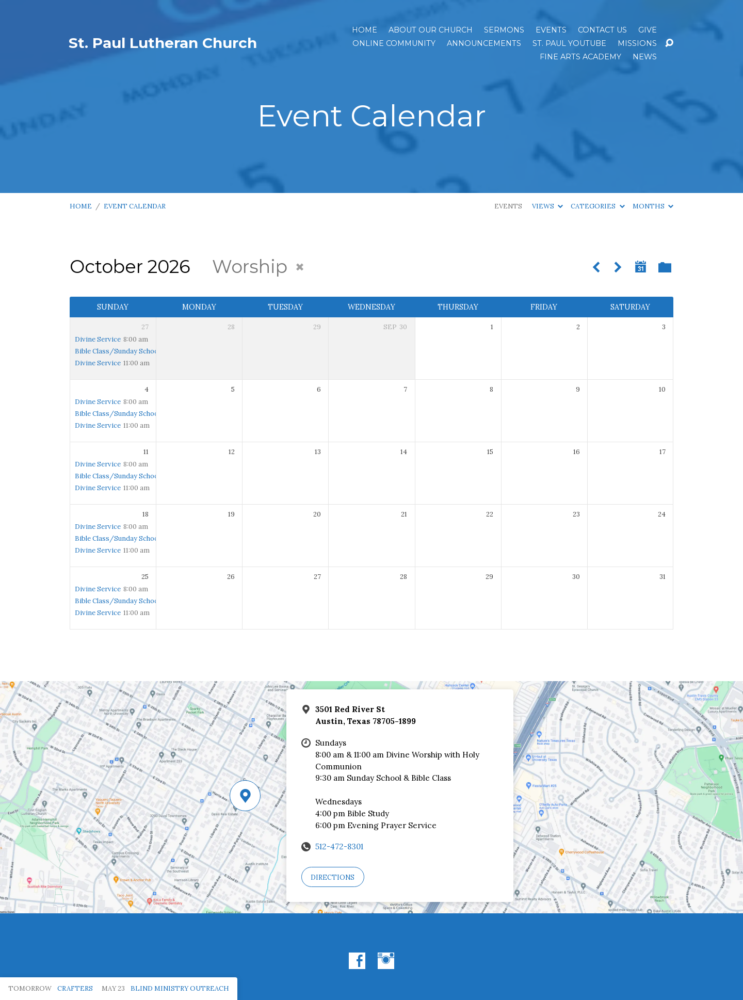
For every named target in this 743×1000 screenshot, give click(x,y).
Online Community (393, 43)
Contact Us (602, 30)
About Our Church (431, 30)
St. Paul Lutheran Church (163, 43)
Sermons (504, 30)
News (645, 56)
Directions (332, 877)
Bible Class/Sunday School (117, 351)
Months (653, 206)
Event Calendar (135, 206)
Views (547, 206)
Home (364, 30)
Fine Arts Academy (580, 56)
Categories (597, 206)
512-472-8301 (339, 846)
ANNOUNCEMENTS (484, 43)
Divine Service (98, 339)
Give (647, 30)
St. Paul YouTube (569, 43)
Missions (637, 43)
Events (551, 30)
